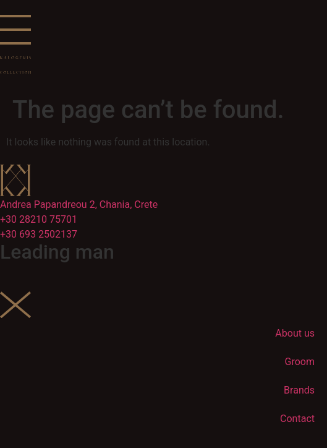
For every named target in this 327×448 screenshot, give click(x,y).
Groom (300, 362)
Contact (297, 418)
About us (295, 333)
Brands (299, 390)
